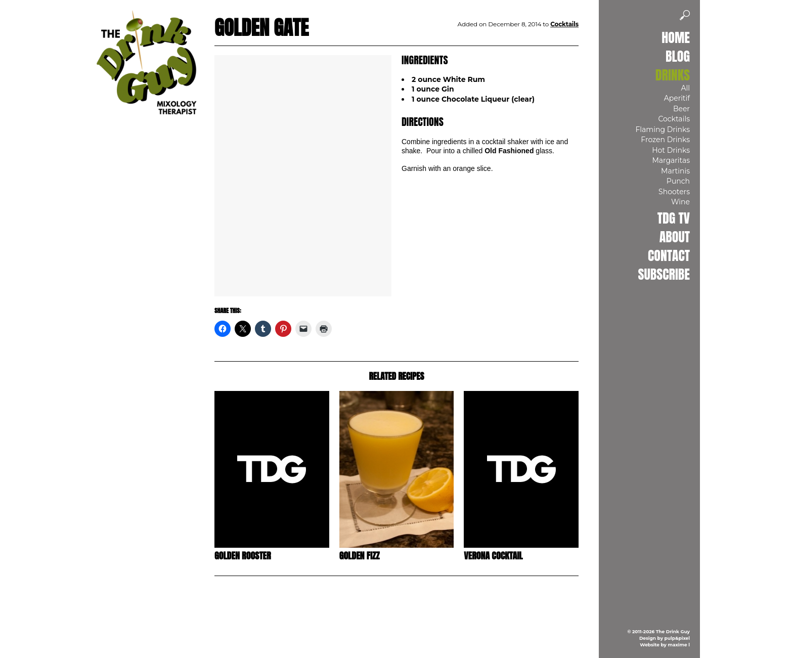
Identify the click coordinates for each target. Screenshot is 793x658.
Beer (681, 108)
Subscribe (664, 274)
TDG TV (673, 218)
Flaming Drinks (662, 129)
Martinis (675, 171)
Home (676, 37)
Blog (678, 56)
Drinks (672, 75)
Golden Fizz (359, 555)
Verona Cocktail (493, 555)
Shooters (674, 191)
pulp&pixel (677, 638)
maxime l (679, 644)
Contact (669, 255)
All (685, 88)
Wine (680, 201)
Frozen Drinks (665, 139)
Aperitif (677, 98)
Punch (678, 181)
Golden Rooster (242, 555)
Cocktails (674, 118)
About (674, 237)
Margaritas (671, 160)
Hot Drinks (671, 150)
